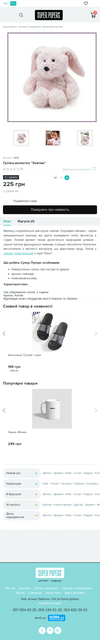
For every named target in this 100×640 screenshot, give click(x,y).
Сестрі (77, 473)
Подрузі (87, 473)
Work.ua (40, 617)
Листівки (66, 483)
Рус (6, 3)
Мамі (68, 473)
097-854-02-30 (24, 610)
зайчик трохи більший (18, 253)
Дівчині (47, 473)
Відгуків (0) (26, 221)
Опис (7, 221)
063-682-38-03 (75, 610)
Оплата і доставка (46, 588)
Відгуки (20, 592)
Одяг (46, 483)
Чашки (55, 483)
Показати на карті (50, 603)
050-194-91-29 (50, 610)
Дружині (58, 473)
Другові (78, 504)
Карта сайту (53, 592)
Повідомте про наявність (50, 210)
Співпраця (35, 592)
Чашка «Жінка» (17, 432)
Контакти (25, 588)
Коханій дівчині (62, 504)
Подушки (79, 483)
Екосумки (92, 483)
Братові (47, 504)
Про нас (10, 588)
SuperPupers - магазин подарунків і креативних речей (33, 26)
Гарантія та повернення (77, 588)
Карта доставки (75, 592)
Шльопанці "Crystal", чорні (24, 355)
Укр (13, 3)
